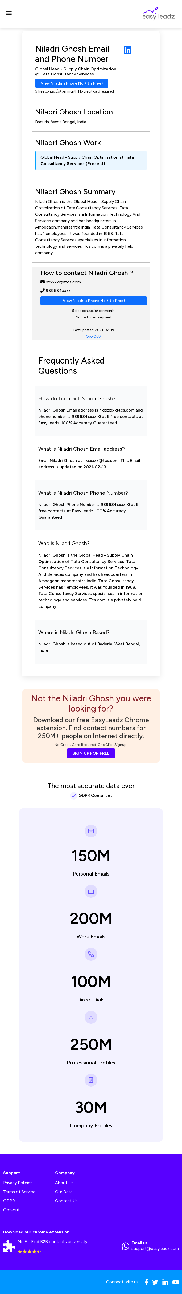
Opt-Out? (93, 336)
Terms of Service (19, 1191)
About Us (64, 1182)
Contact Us (66, 1200)
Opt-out (11, 1209)
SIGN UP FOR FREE (91, 753)
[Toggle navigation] (8, 14)
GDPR (9, 1200)
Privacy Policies (17, 1182)
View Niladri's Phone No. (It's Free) (72, 83)
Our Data (63, 1191)
